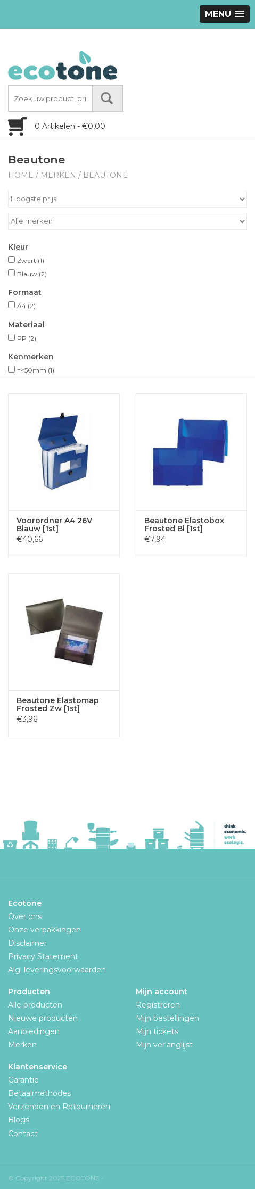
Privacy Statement (43, 956)
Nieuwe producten (43, 1018)
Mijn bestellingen (167, 1018)
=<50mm (35, 370)
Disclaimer (27, 943)
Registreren (158, 1005)
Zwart (30, 261)
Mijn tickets (157, 1031)
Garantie (23, 1080)
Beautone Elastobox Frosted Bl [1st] (184, 525)
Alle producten (35, 1005)
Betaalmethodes (39, 1093)
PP (26, 338)
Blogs (18, 1120)
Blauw (32, 274)
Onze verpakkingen (44, 930)
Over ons (25, 916)
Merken (58, 175)
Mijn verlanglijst (164, 1045)
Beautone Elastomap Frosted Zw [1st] (58, 705)
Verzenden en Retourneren (59, 1106)
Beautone (105, 175)
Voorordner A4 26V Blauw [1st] (54, 525)
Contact (23, 1133)
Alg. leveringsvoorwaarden (57, 970)
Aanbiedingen (34, 1031)
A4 (26, 306)
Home (21, 175)
